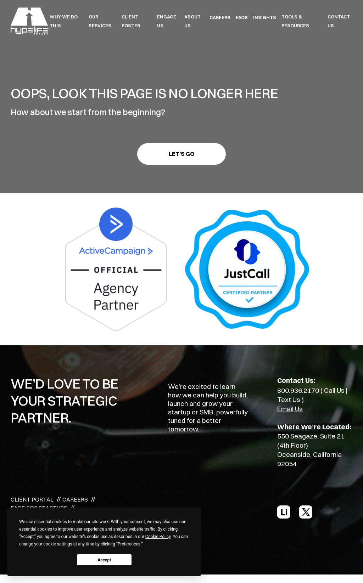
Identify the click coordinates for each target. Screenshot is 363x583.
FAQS (242, 17)
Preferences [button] (129, 544)
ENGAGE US (166, 21)
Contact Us (339, 21)
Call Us (334, 390)
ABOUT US (192, 21)
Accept (104, 559)
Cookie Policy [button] (158, 536)
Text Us (288, 399)
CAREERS (220, 17)
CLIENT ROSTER (131, 21)
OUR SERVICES (100, 21)
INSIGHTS (264, 17)
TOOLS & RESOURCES (295, 21)
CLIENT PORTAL (32, 499)
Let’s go (182, 153)
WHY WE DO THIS (64, 21)
